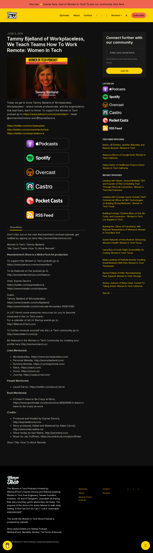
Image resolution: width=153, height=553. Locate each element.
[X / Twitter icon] (128, 489)
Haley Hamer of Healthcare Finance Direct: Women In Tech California (124, 166)
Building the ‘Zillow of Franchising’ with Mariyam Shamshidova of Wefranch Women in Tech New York (124, 229)
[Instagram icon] (133, 489)
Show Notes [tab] (16, 227)
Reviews (115, 15)
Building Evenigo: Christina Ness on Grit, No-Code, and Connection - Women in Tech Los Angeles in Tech (124, 216)
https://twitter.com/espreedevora (25, 133)
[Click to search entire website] (126, 15)
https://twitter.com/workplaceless (26, 125)
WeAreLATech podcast (85, 498)
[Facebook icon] (138, 489)
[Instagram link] (101, 15)
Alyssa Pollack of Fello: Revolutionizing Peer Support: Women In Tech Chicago (122, 274)
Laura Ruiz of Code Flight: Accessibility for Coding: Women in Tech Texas (123, 251)
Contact (88, 15)
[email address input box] (124, 52)
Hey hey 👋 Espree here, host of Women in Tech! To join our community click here (76, 4)
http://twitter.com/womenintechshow (28, 129)
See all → (107, 293)
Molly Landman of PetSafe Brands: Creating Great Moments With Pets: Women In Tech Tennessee (124, 262)
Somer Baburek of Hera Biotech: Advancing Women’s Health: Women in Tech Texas (124, 241)
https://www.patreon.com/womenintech (45, 114)
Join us (124, 71)
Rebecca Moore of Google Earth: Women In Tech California (124, 156)
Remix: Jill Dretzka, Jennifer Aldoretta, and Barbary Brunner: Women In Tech (123, 146)
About (77, 15)
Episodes (64, 15)
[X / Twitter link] (96, 15)
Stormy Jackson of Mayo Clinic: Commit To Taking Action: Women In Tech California (124, 284)
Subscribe (138, 15)
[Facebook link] (106, 15)
